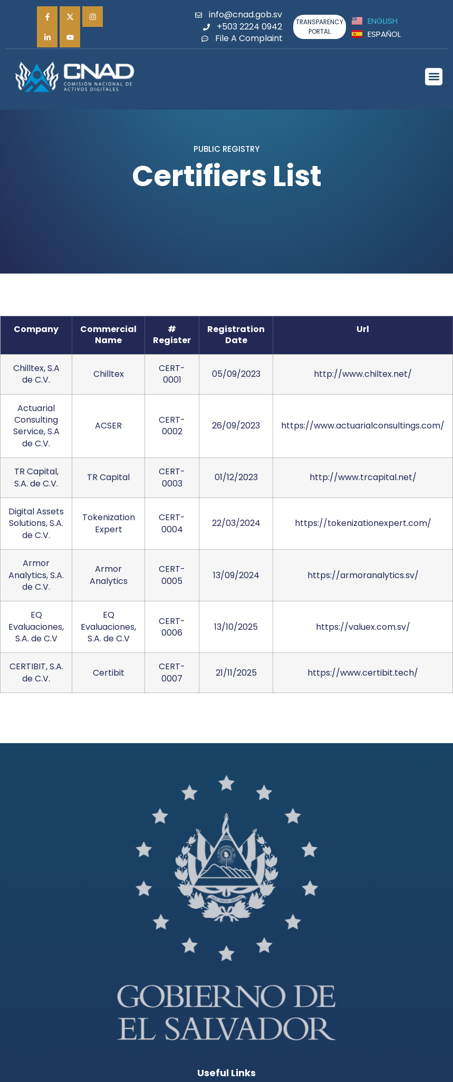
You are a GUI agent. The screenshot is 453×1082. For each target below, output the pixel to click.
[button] (433, 76)
